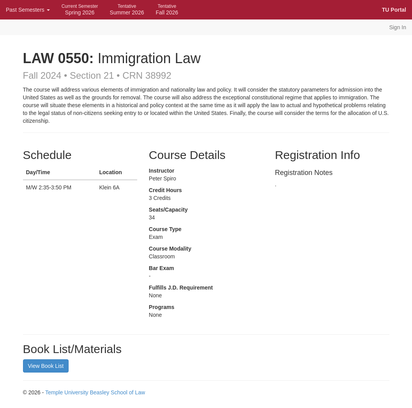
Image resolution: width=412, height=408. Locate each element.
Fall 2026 (167, 10)
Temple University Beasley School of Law (95, 392)
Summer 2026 (127, 10)
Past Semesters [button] (28, 10)
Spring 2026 (80, 10)
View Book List (46, 366)
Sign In (397, 27)
